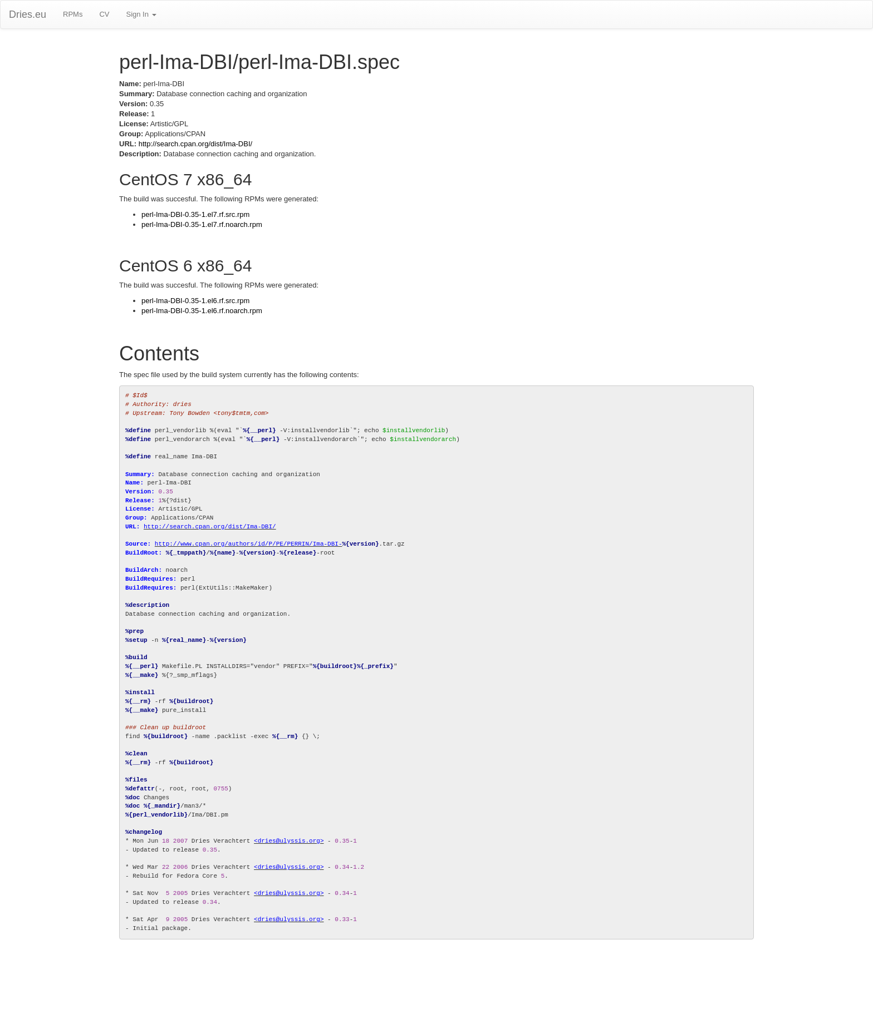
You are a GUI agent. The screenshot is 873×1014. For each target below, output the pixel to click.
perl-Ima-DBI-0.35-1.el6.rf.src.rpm (195, 300)
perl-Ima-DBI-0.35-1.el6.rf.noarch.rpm (201, 310)
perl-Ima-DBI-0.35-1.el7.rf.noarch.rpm (201, 224)
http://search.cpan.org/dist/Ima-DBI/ (195, 144)
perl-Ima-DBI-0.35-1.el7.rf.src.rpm (195, 214)
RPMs (72, 14)
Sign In (141, 14)
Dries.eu (27, 14)
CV (104, 14)
